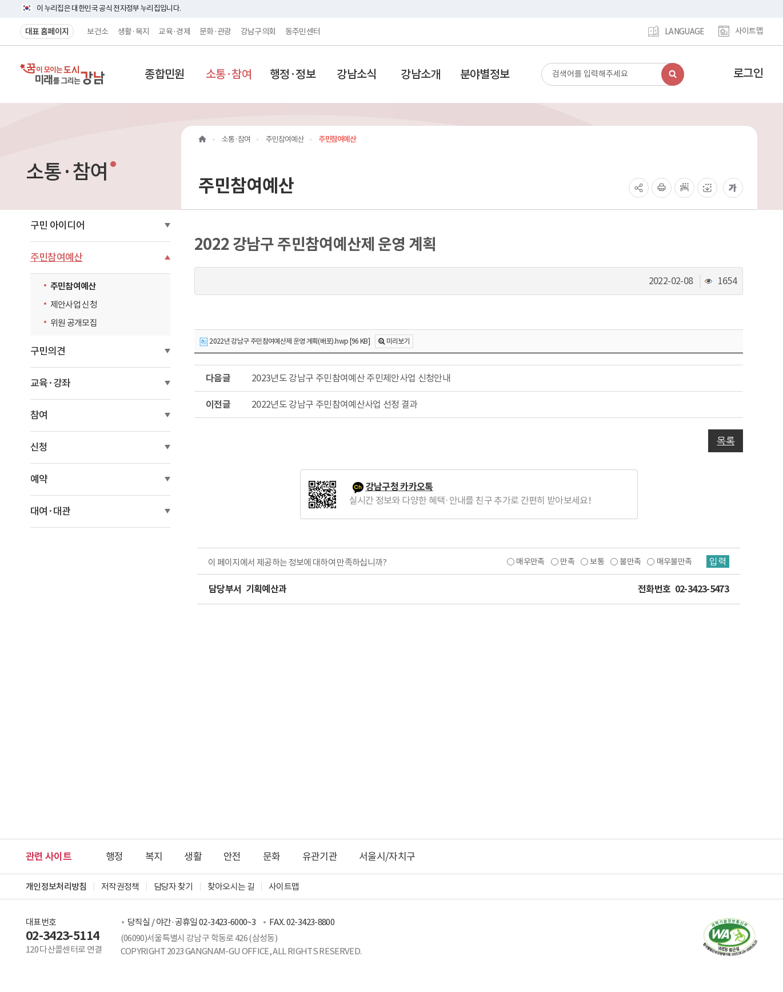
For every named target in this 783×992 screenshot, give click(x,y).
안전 (232, 856)
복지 (154, 856)
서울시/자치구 (387, 856)
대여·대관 (50, 511)
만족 (567, 561)
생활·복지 (134, 31)
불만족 (630, 561)
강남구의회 (258, 31)
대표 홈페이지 (47, 31)
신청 (39, 447)
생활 (193, 856)
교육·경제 (174, 31)
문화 (272, 856)
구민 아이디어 (57, 225)
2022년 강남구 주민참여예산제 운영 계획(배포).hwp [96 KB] (284, 341)
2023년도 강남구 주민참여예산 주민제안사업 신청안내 (350, 378)
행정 (114, 856)
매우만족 (530, 561)
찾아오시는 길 (230, 886)
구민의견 (47, 351)
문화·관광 (215, 31)
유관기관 (319, 856)
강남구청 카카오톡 (399, 487)
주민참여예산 (56, 257)
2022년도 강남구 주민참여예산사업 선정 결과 (334, 404)
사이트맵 (749, 31)
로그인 (748, 73)
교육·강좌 (50, 383)
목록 (725, 441)
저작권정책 (120, 886)
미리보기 (398, 341)
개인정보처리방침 (56, 886)
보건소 (97, 31)
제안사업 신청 (73, 304)
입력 (717, 561)
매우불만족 (674, 561)
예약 (39, 479)
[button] (165, 74)
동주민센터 (303, 31)
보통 (597, 561)
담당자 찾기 (173, 886)
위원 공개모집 (73, 322)
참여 (39, 415)
